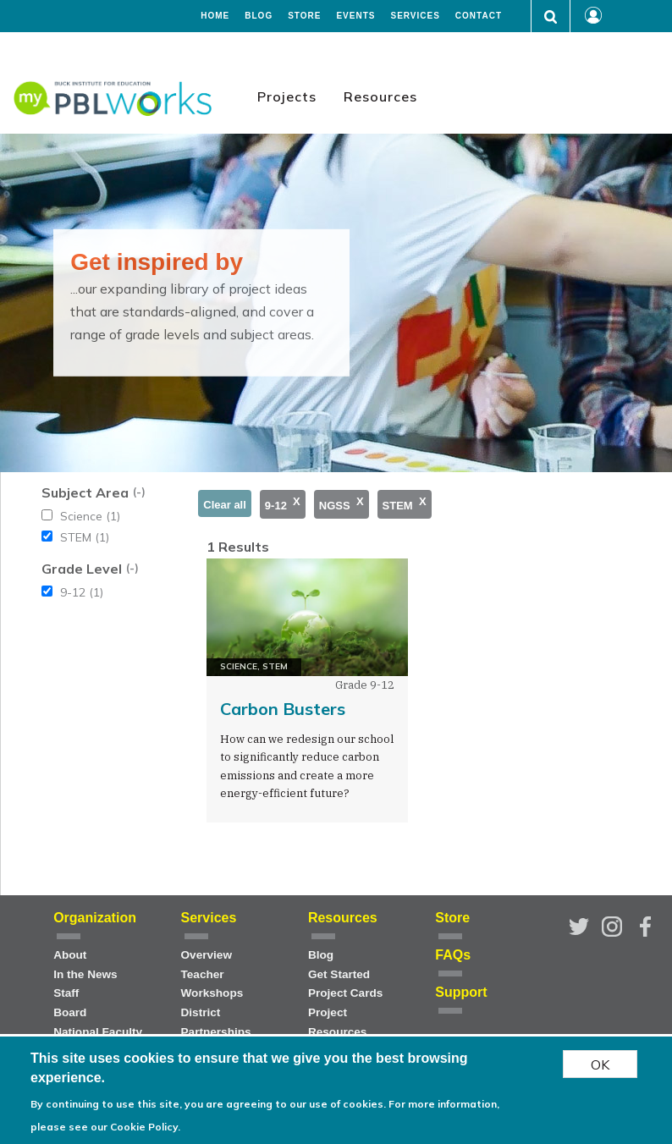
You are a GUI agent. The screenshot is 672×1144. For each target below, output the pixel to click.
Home (215, 16)
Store (304, 16)
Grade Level (81, 568)
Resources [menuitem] (380, 96)
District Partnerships (216, 1022)
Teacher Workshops (212, 984)
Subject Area (85, 492)
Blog (259, 16)
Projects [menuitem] (287, 96)
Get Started (339, 974)
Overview (206, 955)
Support (461, 992)
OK (600, 1064)
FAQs (453, 955)
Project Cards (345, 993)
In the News (85, 974)
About (69, 955)
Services (414, 16)
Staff (66, 993)
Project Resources (337, 1022)
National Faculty (97, 1032)
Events (355, 16)
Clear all (224, 504)
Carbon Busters (282, 708)
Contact (478, 16)
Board (69, 1012)
